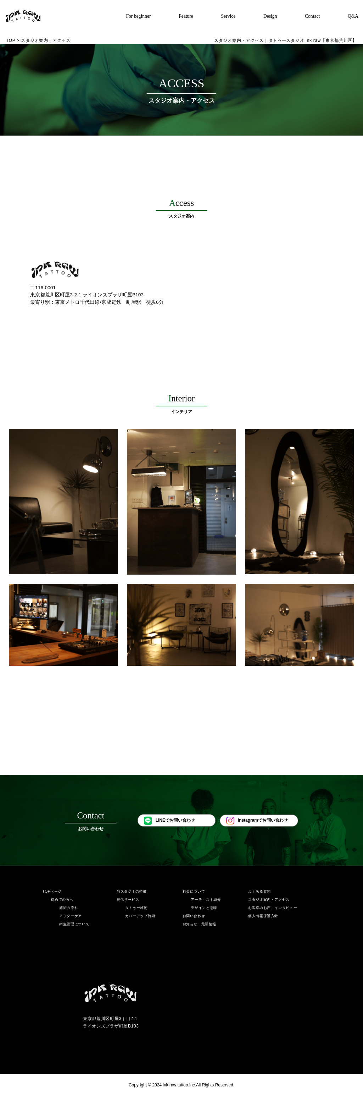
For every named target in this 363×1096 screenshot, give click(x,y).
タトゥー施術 (136, 908)
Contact (312, 16)
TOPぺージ (52, 891)
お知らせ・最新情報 (200, 924)
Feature (186, 16)
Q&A (353, 16)
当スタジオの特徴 (132, 891)
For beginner (138, 16)
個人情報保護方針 (263, 916)
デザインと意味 (204, 908)
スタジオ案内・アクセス (269, 900)
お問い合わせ (194, 916)
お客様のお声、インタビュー (272, 908)
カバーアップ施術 (140, 916)
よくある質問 (259, 891)
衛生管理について (74, 924)
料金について (194, 891)
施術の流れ (68, 908)
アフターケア (70, 916)
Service (228, 16)
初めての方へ (62, 900)
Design (270, 16)
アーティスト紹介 (206, 900)
